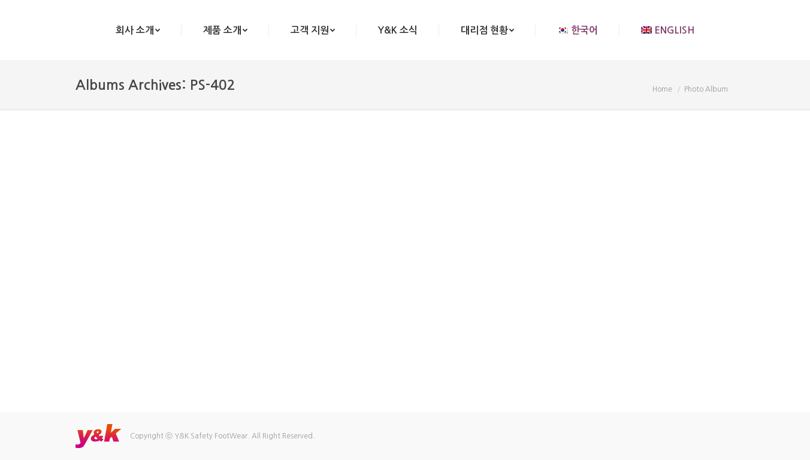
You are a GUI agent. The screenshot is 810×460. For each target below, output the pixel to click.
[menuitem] (138, 30)
